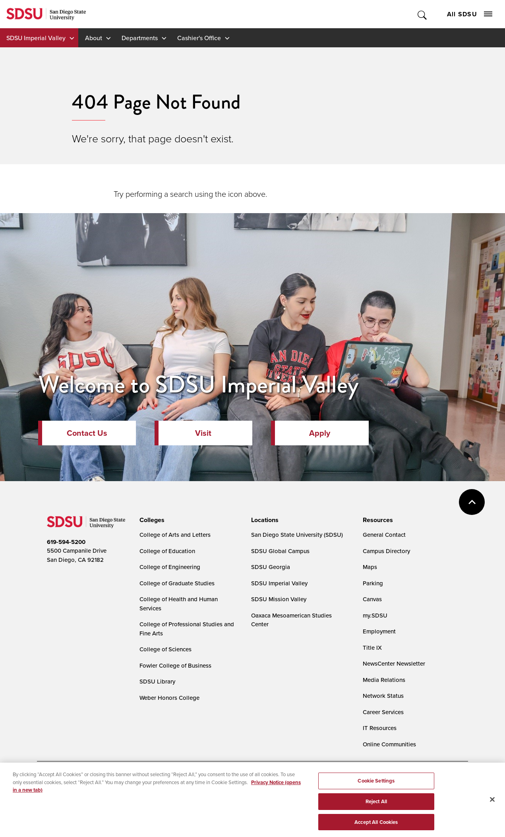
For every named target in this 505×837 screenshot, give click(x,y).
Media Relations (384, 680)
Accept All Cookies (376, 824)
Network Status (383, 695)
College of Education (167, 551)
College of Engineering (169, 567)
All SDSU (469, 14)
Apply (319, 433)
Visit (203, 433)
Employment (379, 631)
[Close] (492, 802)
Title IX (372, 647)
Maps (370, 567)
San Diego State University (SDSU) (297, 534)
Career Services (383, 712)
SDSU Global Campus (280, 551)
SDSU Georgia (270, 567)
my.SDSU (375, 615)
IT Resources (380, 728)
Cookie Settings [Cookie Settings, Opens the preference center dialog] (376, 783)
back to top (472, 502)
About (93, 37)
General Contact (384, 534)
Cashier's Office (199, 37)
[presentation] (150, 520)
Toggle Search (422, 14)
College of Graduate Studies (177, 583)
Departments (140, 37)
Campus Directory (386, 551)
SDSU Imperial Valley (36, 37)
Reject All (376, 804)
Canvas (372, 599)
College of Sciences (165, 649)
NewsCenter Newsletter (394, 663)
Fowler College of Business (175, 665)
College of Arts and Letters (175, 534)
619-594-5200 (66, 542)
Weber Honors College (169, 697)
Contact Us (87, 433)
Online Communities (389, 744)
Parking (373, 583)
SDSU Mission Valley (278, 599)
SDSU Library (157, 681)
